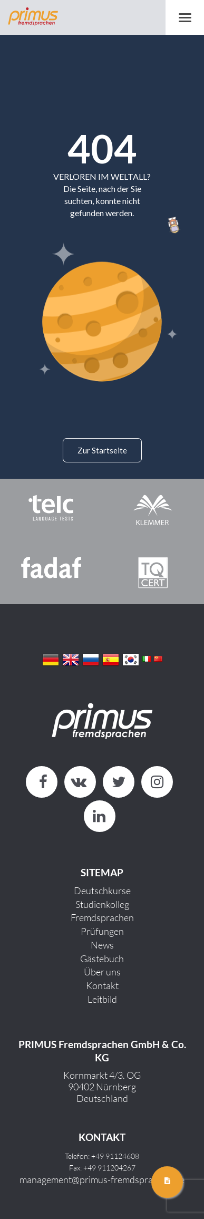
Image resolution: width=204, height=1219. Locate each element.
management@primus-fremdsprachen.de (102, 1179)
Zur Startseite (102, 450)
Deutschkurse (102, 890)
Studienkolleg (102, 904)
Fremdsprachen (102, 917)
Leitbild (102, 999)
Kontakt (102, 985)
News (102, 945)
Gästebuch (102, 958)
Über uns (102, 972)
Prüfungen (102, 931)
